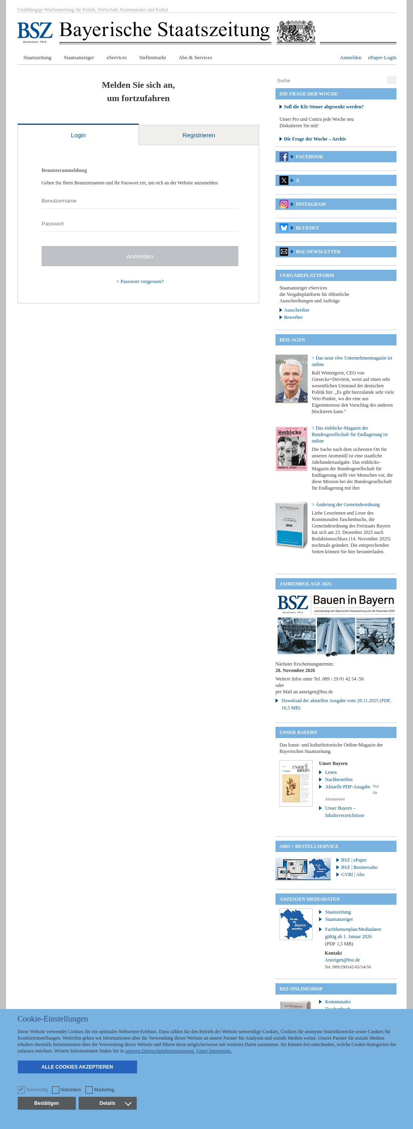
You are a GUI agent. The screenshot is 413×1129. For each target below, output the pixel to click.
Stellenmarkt (152, 57)
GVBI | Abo (353, 874)
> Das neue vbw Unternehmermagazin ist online (352, 361)
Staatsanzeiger (79, 57)
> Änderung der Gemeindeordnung (346, 504)
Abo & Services (195, 57)
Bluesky (307, 228)
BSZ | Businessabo (359, 867)
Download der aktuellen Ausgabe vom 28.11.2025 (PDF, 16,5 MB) (336, 704)
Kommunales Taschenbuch (338, 1005)
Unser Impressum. (214, 1051)
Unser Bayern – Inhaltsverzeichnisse (344, 811)
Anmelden (350, 57)
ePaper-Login (382, 57)
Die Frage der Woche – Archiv (315, 139)
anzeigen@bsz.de (316, 692)
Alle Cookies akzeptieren (77, 1067)
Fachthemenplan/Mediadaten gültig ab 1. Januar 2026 (353, 936)
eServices (116, 57)
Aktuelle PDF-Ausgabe (347, 787)
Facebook (309, 156)
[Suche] (330, 80)
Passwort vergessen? (142, 281)
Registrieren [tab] (199, 135)
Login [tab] (78, 135)
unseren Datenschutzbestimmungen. (160, 1051)
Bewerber (293, 317)
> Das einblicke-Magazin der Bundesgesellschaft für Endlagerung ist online (350, 434)
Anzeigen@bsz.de (342, 960)
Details (115, 1103)
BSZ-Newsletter (318, 251)
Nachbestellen (339, 779)
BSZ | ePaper (354, 860)
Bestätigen (46, 1103)
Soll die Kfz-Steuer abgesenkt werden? (324, 107)
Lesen (331, 772)
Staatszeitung (37, 57)
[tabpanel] (138, 224)
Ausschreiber (296, 310)
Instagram (311, 204)
